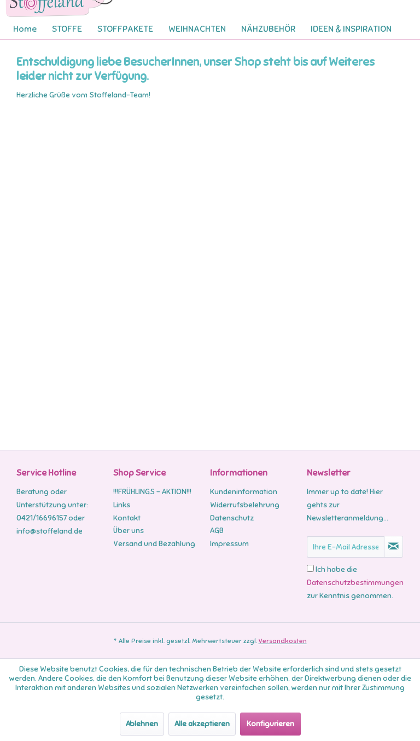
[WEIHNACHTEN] (197, 29)
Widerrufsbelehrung (244, 505)
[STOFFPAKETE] (125, 29)
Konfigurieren (270, 723)
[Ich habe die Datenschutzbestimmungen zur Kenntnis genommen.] (310, 568)
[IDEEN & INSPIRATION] (351, 29)
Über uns (128, 530)
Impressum (229, 543)
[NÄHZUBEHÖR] (268, 29)
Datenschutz (232, 518)
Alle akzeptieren (202, 723)
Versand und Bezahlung (154, 543)
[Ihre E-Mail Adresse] (345, 547)
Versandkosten (283, 641)
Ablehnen (142, 723)
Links (121, 505)
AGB (217, 530)
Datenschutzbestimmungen (355, 582)
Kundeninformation (243, 491)
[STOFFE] (67, 29)
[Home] (24, 29)
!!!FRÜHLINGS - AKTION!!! (152, 491)
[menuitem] (24, 29)
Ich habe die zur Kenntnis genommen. (355, 582)
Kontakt (127, 518)
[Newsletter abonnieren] (393, 547)
